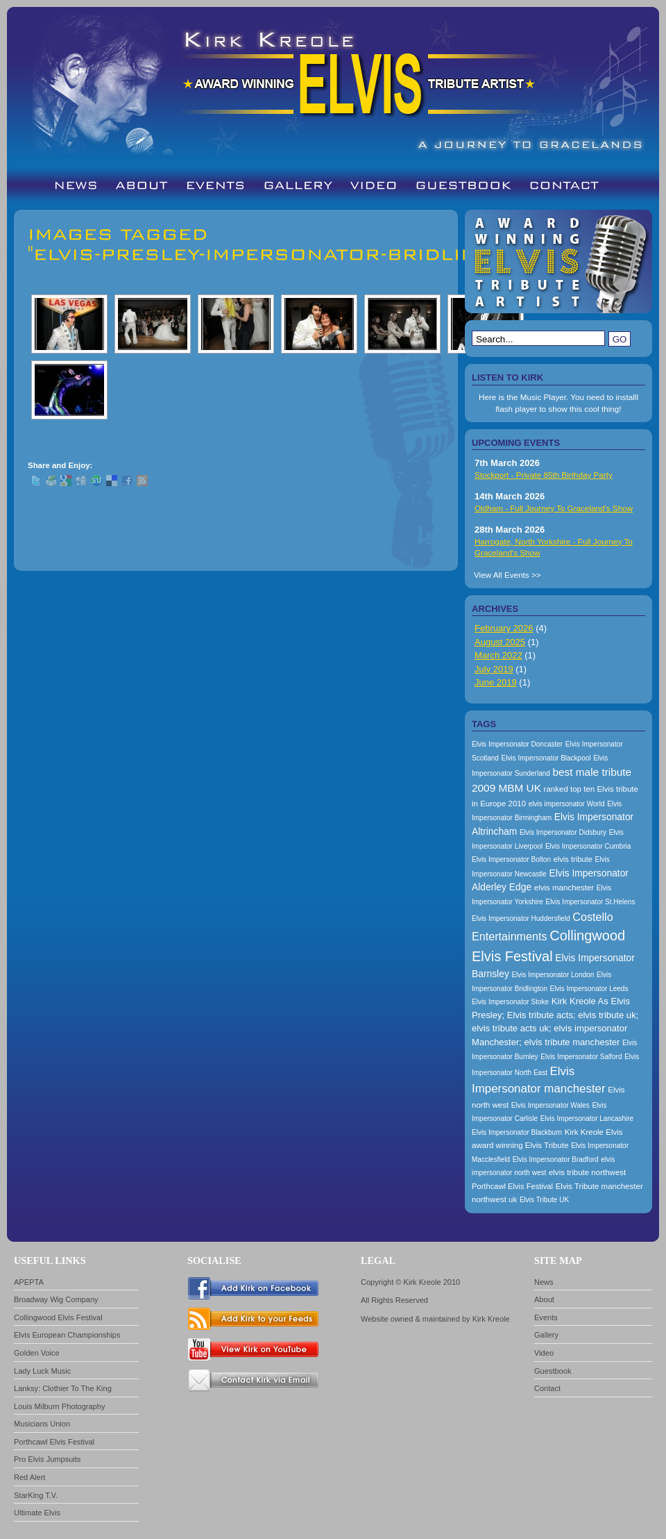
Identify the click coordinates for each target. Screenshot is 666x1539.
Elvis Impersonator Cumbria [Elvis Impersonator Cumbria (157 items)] (588, 846)
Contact (547, 1388)
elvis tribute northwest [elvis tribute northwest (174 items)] (587, 1172)
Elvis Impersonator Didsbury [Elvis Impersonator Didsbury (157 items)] (563, 832)
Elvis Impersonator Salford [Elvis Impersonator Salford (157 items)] (581, 1056)
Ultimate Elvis (37, 1512)
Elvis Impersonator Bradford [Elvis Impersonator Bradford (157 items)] (556, 1159)
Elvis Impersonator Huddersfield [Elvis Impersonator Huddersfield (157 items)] (521, 918)
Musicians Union (42, 1424)
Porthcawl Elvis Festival (54, 1442)
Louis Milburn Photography (59, 1406)
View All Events (501, 574)
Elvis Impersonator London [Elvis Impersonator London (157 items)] (552, 975)
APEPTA (29, 1282)
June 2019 (496, 682)
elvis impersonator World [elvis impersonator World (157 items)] (567, 804)
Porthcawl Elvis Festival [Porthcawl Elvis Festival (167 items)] (512, 1186)
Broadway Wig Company (56, 1299)
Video (544, 1353)
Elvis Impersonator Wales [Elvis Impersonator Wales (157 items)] (550, 1105)
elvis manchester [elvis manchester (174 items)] (564, 887)
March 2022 (498, 655)
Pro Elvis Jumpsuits (47, 1459)
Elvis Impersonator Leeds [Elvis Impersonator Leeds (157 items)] (589, 988)
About (544, 1299)
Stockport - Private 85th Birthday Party (544, 474)
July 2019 (494, 669)
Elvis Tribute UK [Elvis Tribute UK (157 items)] (544, 1200)
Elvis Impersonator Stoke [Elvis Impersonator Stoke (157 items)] (510, 1002)
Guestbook (552, 1371)
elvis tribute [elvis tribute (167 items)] (573, 859)
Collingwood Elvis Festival (58, 1317)
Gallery (546, 1335)
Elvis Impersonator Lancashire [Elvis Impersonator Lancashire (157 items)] (587, 1118)
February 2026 (504, 628)
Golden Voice (37, 1353)
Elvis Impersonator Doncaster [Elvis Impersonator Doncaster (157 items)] (517, 744)
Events (546, 1317)
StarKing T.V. (36, 1495)
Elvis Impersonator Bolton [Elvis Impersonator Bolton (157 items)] (511, 859)
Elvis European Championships (67, 1335)
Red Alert (29, 1477)
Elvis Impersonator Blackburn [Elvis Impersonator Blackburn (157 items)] (517, 1132)
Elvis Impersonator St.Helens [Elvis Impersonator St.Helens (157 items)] (590, 902)
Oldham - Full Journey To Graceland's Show (554, 508)
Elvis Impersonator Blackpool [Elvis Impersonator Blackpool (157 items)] (546, 758)
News (544, 1282)
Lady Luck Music (42, 1371)
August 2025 (500, 642)
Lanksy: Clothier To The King (63, 1388)
